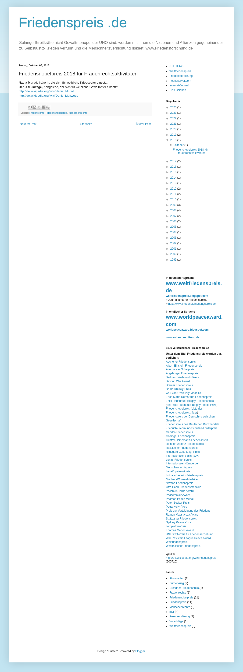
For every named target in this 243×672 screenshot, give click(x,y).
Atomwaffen (176, 578)
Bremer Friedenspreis (179, 385)
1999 (173, 259)
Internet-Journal (179, 85)
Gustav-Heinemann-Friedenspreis (187, 440)
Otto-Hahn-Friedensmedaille (183, 487)
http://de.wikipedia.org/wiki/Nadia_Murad (46, 91)
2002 (173, 243)
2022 (173, 118)
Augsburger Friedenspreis (182, 373)
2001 (173, 248)
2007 (173, 216)
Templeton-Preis (176, 526)
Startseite (86, 124)
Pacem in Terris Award (180, 491)
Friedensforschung (181, 76)
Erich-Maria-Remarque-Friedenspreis (189, 397)
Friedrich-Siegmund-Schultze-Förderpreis (191, 428)
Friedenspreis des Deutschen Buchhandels (192, 424)
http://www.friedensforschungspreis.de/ (192, 303)
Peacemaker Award (178, 495)
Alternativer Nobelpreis (180, 369)
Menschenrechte (78, 112)
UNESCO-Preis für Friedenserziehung (189, 534)
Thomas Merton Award (180, 530)
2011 (173, 194)
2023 (173, 112)
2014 (173, 177)
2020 (173, 129)
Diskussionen (177, 90)
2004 (173, 232)
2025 (173, 107)
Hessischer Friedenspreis (181, 447)
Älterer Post (143, 124)
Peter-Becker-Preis (177, 502)
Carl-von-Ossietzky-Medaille (183, 393)
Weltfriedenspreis (180, 71)
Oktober (179, 145)
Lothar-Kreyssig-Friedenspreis (185, 475)
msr (171, 611)
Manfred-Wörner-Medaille (182, 479)
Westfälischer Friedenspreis (183, 546)
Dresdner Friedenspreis (184, 588)
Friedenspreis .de (73, 22)
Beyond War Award (178, 381)
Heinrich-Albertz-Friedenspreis (185, 444)
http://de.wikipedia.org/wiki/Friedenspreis (191, 557)
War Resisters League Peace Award (188, 538)
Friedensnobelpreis (56, 112)
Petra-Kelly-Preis (176, 506)
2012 (173, 188)
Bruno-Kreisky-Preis (178, 389)
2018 (173, 140)
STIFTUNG (176, 66)
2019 (173, 134)
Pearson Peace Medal (179, 499)
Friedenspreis (177, 602)
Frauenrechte (36, 112)
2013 (173, 183)
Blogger (140, 651)
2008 (173, 210)
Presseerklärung (179, 616)
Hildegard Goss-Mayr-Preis (183, 451)
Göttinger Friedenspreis (180, 436)
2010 (173, 199)
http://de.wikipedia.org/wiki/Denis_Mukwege (48, 95)
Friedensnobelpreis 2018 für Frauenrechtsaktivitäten (190, 151)
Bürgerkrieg (176, 583)
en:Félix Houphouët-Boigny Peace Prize (192, 405)
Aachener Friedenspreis (181, 361)
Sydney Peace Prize (178, 522)
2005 (173, 226)
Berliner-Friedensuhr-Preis (182, 377)
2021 (173, 123)
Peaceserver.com (180, 80)
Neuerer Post (28, 124)
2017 (173, 161)
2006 (173, 221)
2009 (173, 205)
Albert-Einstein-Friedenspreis (184, 365)
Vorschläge (176, 621)
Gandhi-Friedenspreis (179, 432)
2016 (173, 166)
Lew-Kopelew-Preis (178, 471)
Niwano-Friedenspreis (179, 483)
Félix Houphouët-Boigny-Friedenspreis (190, 401)
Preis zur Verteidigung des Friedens (188, 510)
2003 (173, 237)
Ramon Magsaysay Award (182, 514)
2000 (173, 254)
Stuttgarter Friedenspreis (181, 518)
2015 (173, 172)
